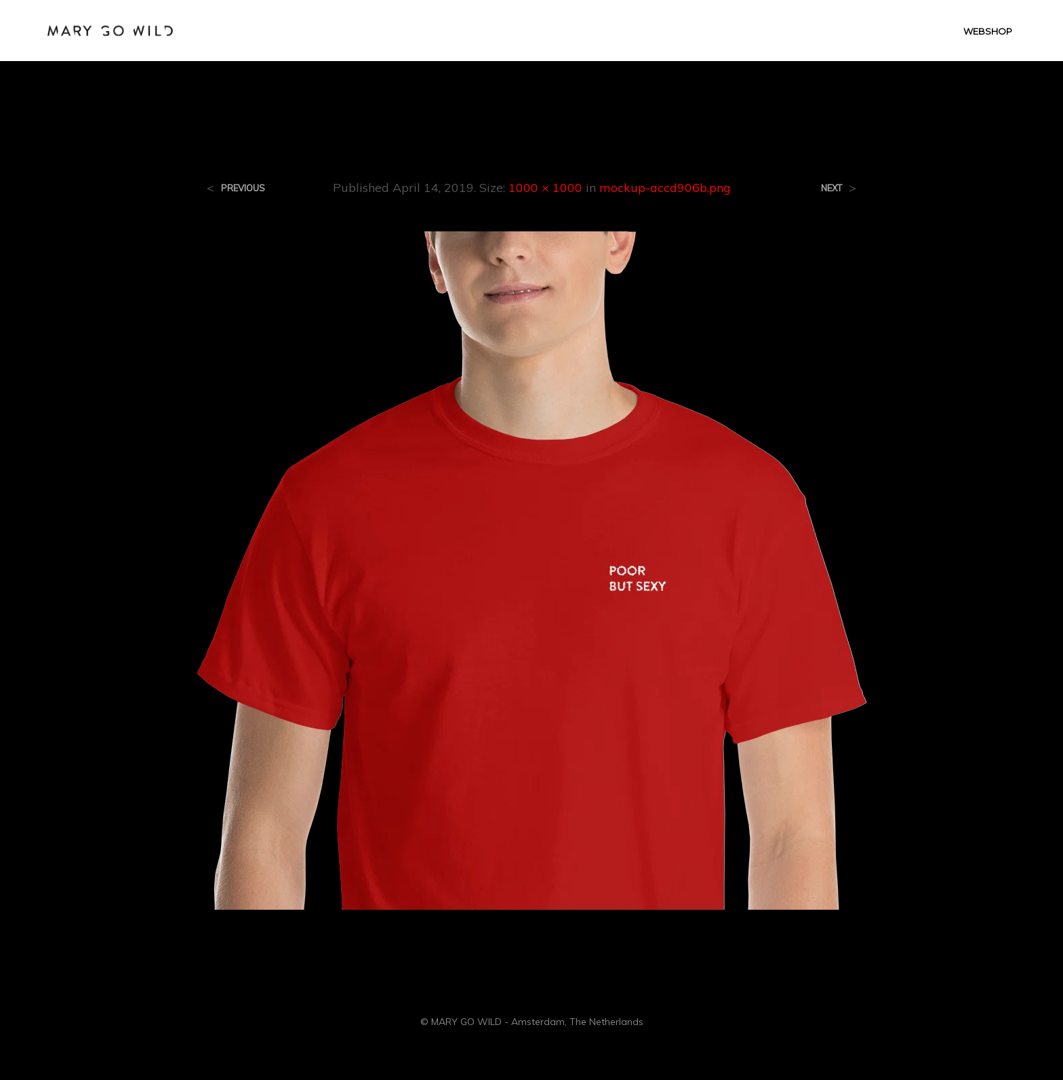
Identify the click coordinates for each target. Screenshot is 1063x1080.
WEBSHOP (987, 31)
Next (831, 188)
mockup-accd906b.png (665, 187)
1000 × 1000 (545, 187)
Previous (243, 188)
